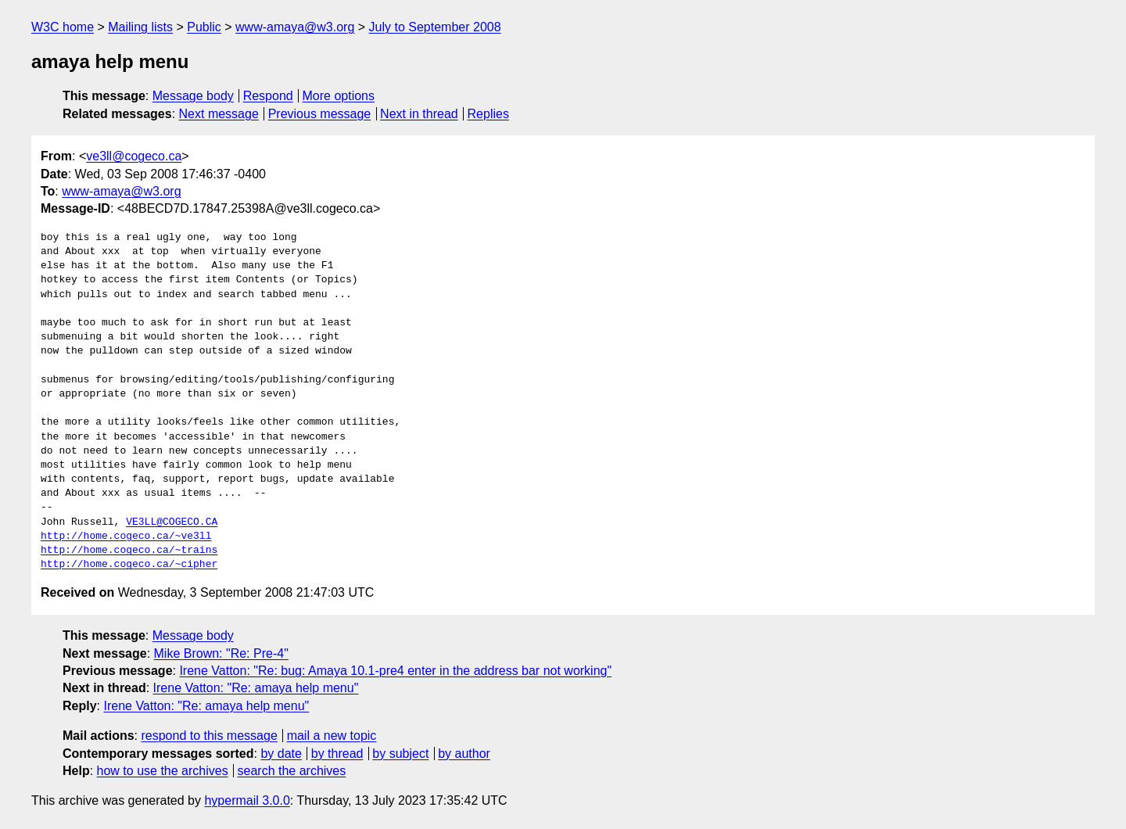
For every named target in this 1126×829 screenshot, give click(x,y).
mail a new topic (332, 735)
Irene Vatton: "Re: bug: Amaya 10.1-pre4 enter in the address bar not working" (395, 670)
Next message (219, 113)
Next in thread (419, 113)
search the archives (292, 770)
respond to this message (209, 735)
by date (280, 753)
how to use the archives (162, 770)
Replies (488, 113)
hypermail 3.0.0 (246, 800)
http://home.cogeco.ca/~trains (129, 551)
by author (464, 753)
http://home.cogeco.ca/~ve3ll (126, 536)
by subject (400, 753)
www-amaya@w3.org (294, 27)
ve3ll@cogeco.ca (133, 156)
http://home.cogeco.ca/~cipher (129, 565)
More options (339, 95)
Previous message (319, 113)
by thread (337, 753)
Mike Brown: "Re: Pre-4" (221, 653)
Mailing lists (140, 27)
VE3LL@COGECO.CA (171, 522)
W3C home (62, 27)
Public (204, 27)
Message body (193, 95)
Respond (268, 95)
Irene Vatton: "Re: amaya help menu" (256, 687)
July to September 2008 (435, 27)
